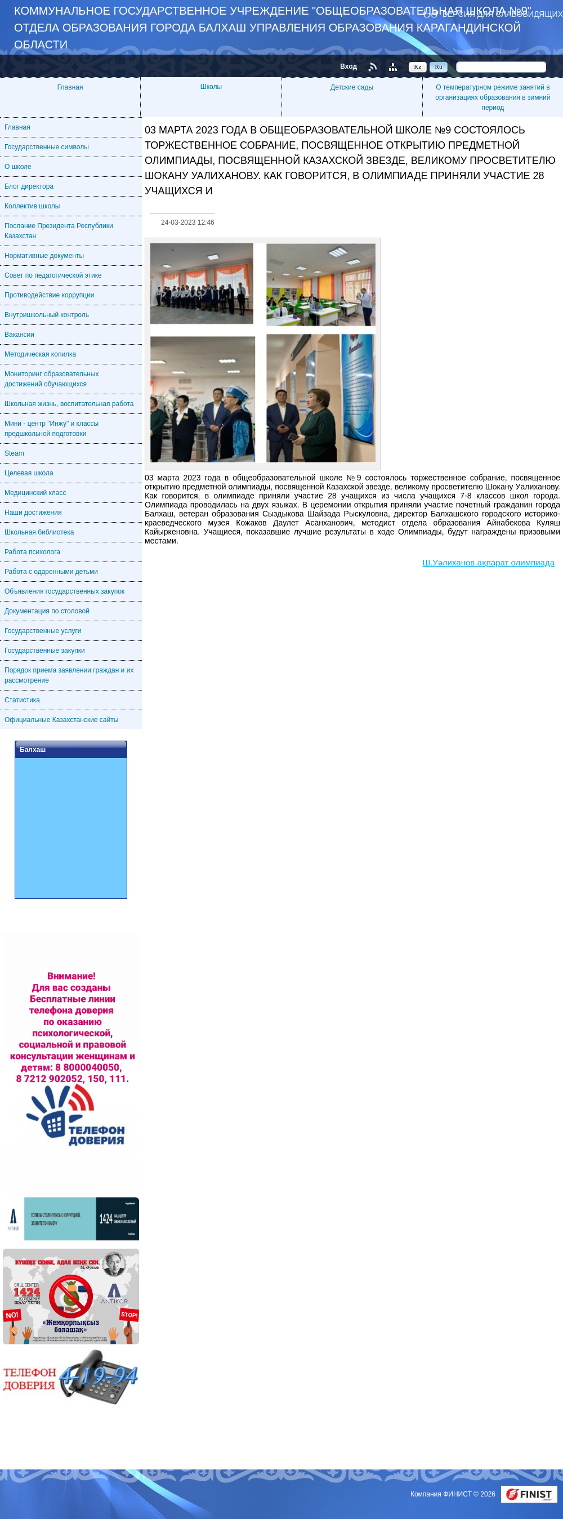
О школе (18, 167)
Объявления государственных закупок (64, 591)
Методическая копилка (40, 354)
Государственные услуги (43, 631)
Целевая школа (29, 473)
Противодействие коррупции (50, 295)
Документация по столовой (47, 611)
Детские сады (351, 87)
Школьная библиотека (39, 532)
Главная (70, 87)
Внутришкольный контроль (47, 315)
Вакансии (19, 334)
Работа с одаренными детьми (51, 572)
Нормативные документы (44, 256)
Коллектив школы (32, 206)
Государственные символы (47, 147)
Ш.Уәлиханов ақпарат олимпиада (488, 562)
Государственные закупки (45, 650)
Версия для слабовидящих (503, 14)
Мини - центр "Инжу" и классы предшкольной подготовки (52, 429)
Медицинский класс (35, 493)
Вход (348, 66)
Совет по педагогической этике (53, 275)
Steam (14, 453)
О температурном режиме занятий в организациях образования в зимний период (492, 97)
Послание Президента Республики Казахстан (59, 231)
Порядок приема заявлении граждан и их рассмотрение (69, 675)
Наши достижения (33, 512)
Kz (418, 66)
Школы (211, 87)
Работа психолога (32, 552)
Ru (439, 66)
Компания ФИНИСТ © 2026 (453, 1494)
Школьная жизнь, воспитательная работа (69, 404)
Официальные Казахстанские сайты (61, 720)
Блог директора (29, 186)
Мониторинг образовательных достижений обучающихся (52, 379)
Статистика (22, 700)
